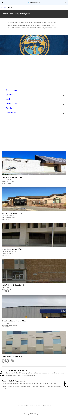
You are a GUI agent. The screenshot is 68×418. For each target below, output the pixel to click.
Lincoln (9, 95)
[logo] (34, 2)
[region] (34, 71)
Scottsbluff (11, 112)
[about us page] (65, 2)
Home (3, 7)
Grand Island (12, 90)
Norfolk (9, 99)
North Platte (11, 103)
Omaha (9, 108)
